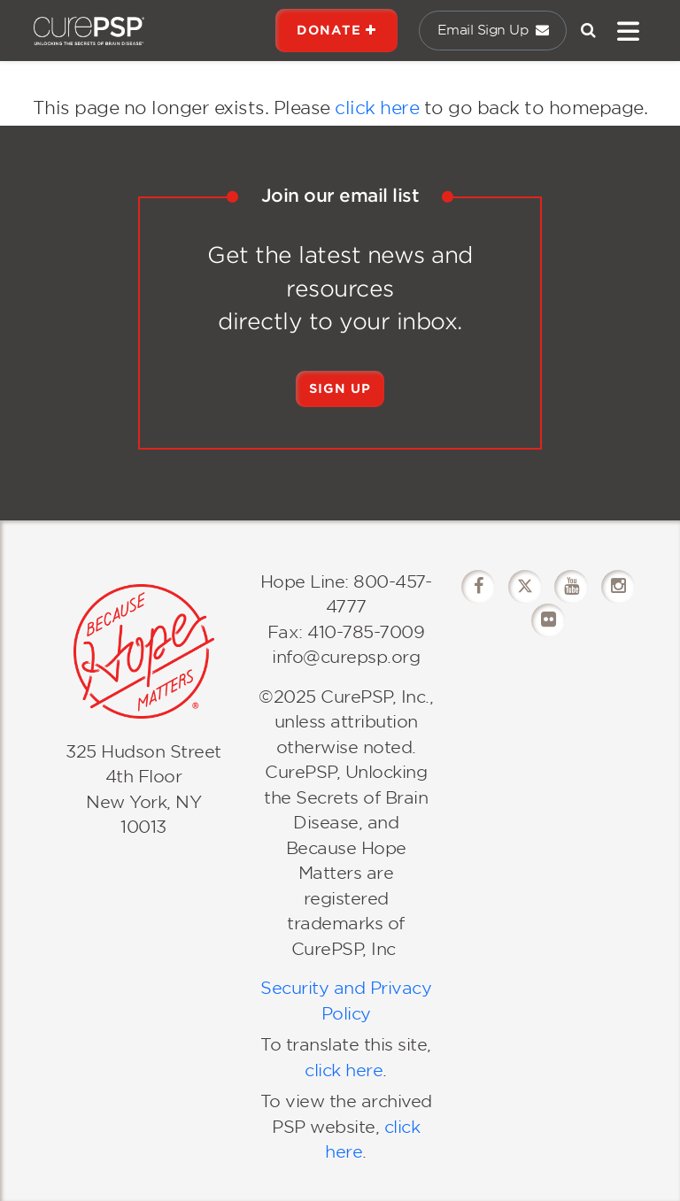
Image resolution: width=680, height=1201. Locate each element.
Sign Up (340, 388)
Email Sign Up (493, 30)
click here (377, 108)
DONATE (336, 30)
